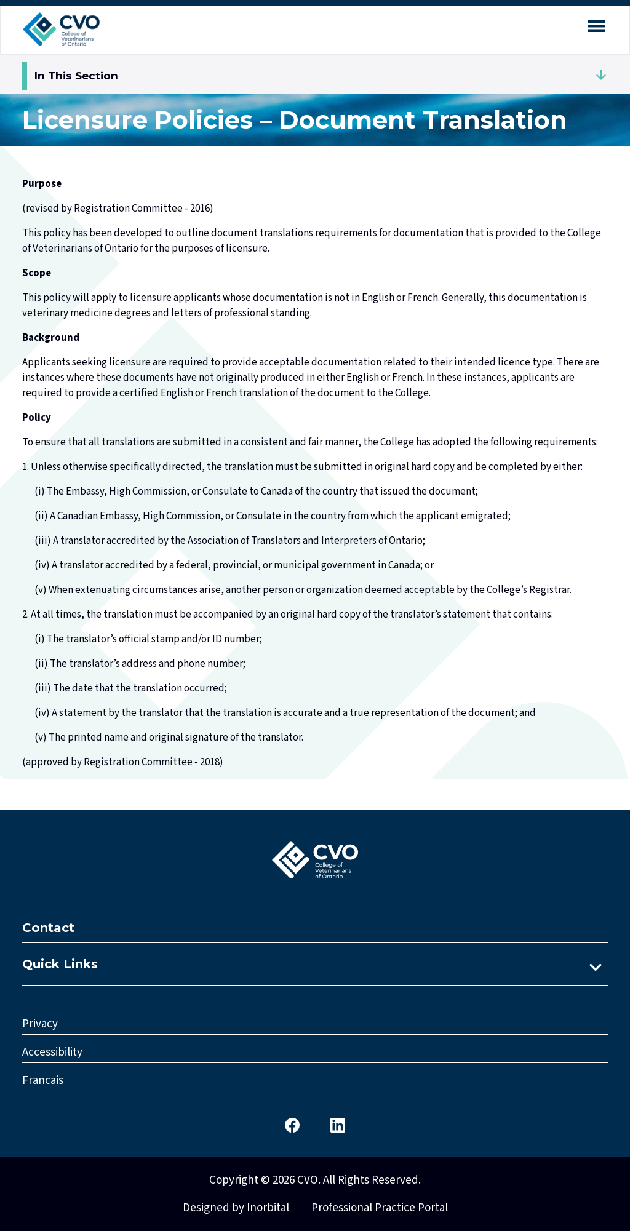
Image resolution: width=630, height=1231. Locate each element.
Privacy (40, 1024)
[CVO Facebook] (292, 1124)
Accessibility (52, 1052)
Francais (42, 1080)
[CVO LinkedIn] (337, 1124)
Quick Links (60, 964)
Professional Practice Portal (379, 1208)
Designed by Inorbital (236, 1208)
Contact (48, 927)
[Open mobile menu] (596, 28)
